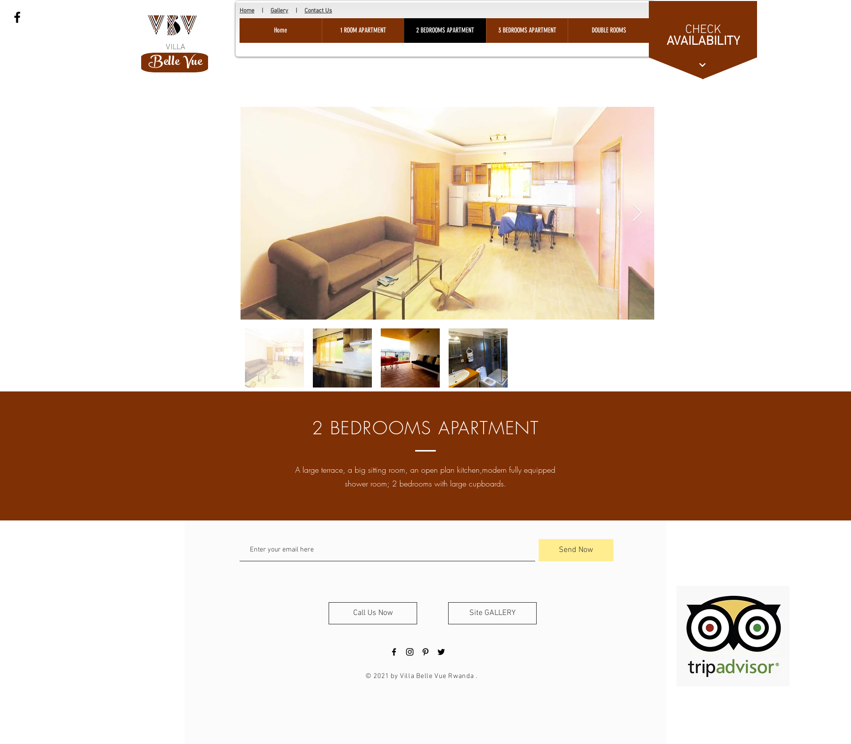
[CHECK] (703, 30)
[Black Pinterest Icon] (425, 652)
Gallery (279, 10)
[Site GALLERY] (492, 613)
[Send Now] (576, 550)
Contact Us (318, 10)
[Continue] (702, 65)
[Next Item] (637, 213)
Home (247, 10)
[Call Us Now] (373, 613)
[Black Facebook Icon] (17, 17)
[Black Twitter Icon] (441, 652)
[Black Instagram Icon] (410, 652)
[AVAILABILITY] (703, 41)
